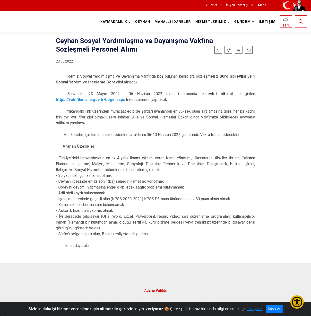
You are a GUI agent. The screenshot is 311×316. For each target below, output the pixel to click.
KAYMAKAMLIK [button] (113, 22)
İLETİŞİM (267, 22)
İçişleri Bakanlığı (237, 5)
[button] (238, 50)
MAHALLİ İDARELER (173, 22)
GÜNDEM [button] (242, 22)
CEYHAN (142, 22)
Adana (261, 5)
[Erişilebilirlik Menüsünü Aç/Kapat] (297, 302)
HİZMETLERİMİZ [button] (210, 22)
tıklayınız (254, 309)
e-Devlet (211, 5)
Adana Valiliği (155, 291)
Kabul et (274, 309)
